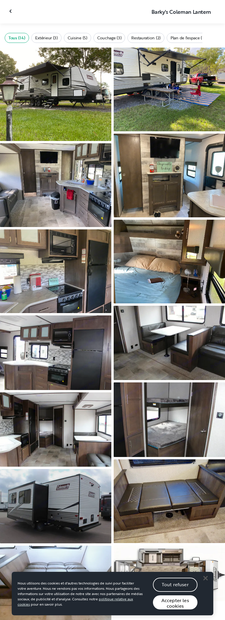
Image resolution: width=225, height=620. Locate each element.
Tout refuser (175, 585)
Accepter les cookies (175, 604)
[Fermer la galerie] (11, 11)
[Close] (205, 579)
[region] (112, 595)
